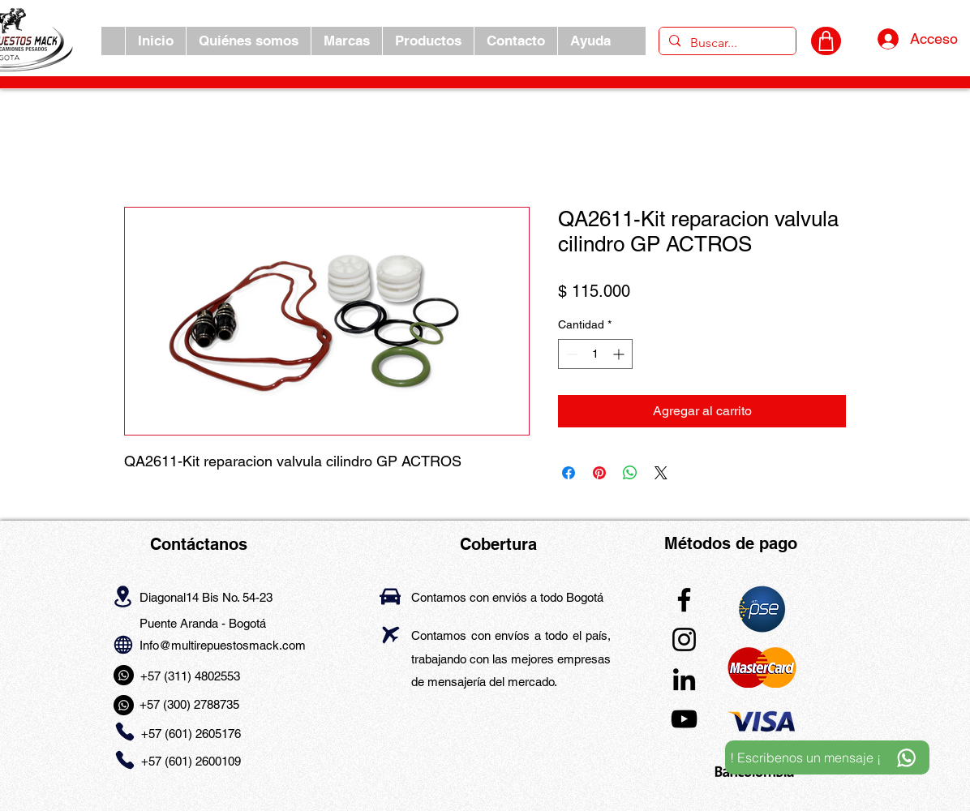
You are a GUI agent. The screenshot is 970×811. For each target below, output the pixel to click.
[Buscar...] (726, 43)
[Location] (123, 596)
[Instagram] (684, 639)
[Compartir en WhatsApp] (630, 473)
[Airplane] (390, 634)
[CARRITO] (826, 41)
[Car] (390, 596)
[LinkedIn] (684, 679)
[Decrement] (570, 354)
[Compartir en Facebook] (568, 473)
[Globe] (123, 644)
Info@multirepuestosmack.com (222, 645)
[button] (346, 41)
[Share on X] (661, 473)
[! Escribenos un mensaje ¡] (827, 757)
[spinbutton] (595, 354)
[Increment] (620, 354)
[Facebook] (684, 600)
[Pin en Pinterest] (599, 473)
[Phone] (124, 732)
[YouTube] (684, 719)
